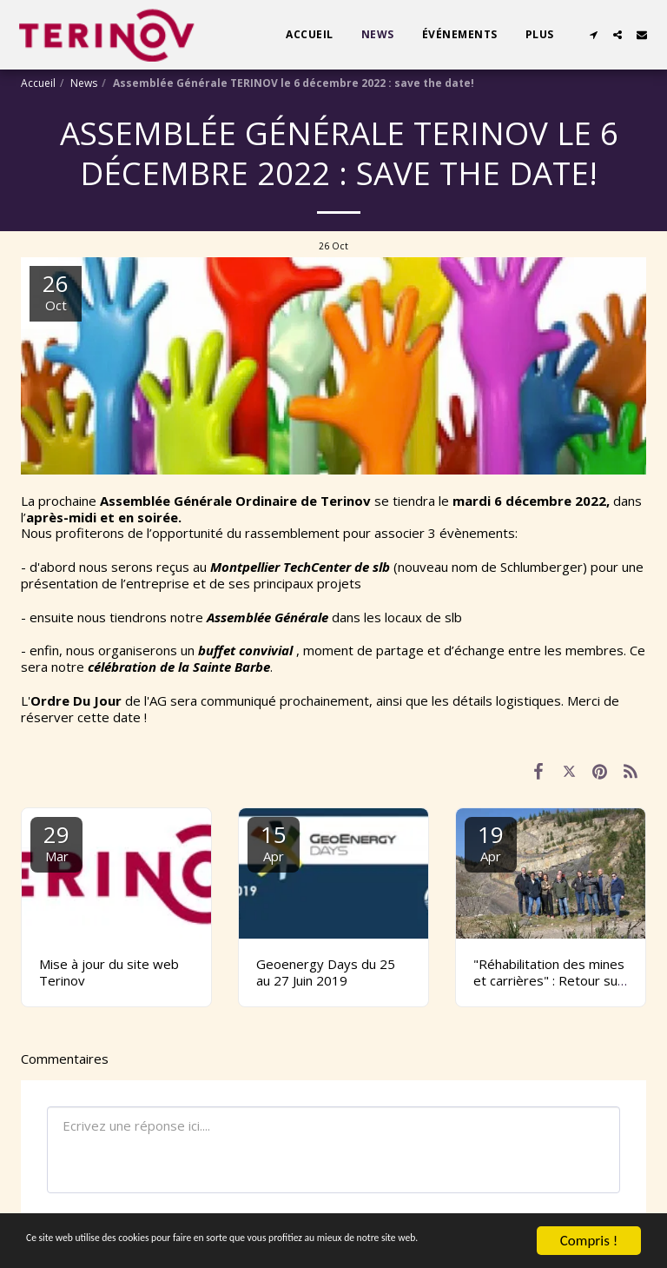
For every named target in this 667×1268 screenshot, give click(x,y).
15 (274, 842)
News (83, 83)
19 (491, 842)
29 (56, 842)
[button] (593, 35)
